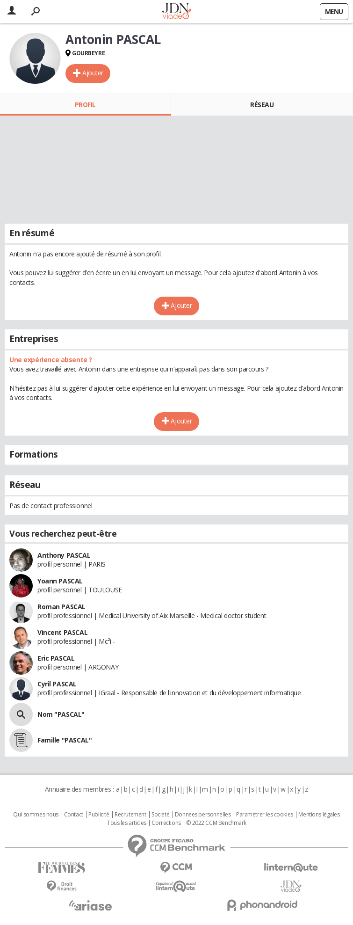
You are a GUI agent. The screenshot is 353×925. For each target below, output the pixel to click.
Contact (73, 814)
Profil (85, 104)
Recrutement (130, 814)
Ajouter (92, 72)
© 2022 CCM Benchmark (216, 823)
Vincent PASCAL (62, 632)
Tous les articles (126, 823)
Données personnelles (203, 814)
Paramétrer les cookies (264, 814)
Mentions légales (318, 814)
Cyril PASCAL (57, 683)
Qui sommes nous (35, 814)
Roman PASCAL (61, 606)
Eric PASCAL (55, 658)
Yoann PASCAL (60, 580)
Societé (160, 814)
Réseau (262, 104)
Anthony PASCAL (63, 555)
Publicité (98, 814)
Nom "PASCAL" (61, 714)
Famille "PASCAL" (64, 740)
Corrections (165, 823)
